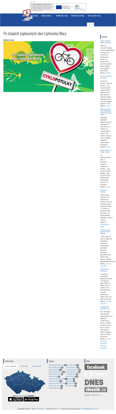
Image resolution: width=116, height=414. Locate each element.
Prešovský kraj (71, 367)
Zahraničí (69, 381)
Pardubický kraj (54, 388)
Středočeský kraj (72, 370)
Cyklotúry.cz (96, 395)
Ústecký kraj (70, 376)
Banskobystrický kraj (56, 365)
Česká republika (11, 366)
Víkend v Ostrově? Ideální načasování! (105, 42)
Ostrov (108, 73)
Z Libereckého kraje (104, 224)
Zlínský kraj (70, 385)
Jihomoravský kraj (55, 372)
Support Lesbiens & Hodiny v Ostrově (105, 151)
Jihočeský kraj (54, 370)
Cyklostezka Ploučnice (103, 191)
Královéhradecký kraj (56, 379)
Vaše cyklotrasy (94, 16)
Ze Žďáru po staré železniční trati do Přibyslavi (105, 232)
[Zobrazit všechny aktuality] (103, 345)
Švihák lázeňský (77, 16)
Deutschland (36, 366)
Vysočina (69, 379)
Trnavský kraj (70, 374)
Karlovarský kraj (54, 374)
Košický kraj (53, 376)
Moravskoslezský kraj (56, 383)
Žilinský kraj (70, 383)
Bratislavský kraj (55, 367)
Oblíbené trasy (62, 16)
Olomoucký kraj (54, 385)
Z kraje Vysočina (105, 265)
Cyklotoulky (47, 16)
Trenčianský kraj (72, 372)
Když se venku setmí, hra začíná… (106, 77)
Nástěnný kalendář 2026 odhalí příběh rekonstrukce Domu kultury (105, 112)
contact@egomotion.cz (89, 409)
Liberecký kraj (54, 381)
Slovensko (24, 366)
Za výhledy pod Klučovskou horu (104, 307)
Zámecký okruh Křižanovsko (104, 270)
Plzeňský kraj (70, 365)
